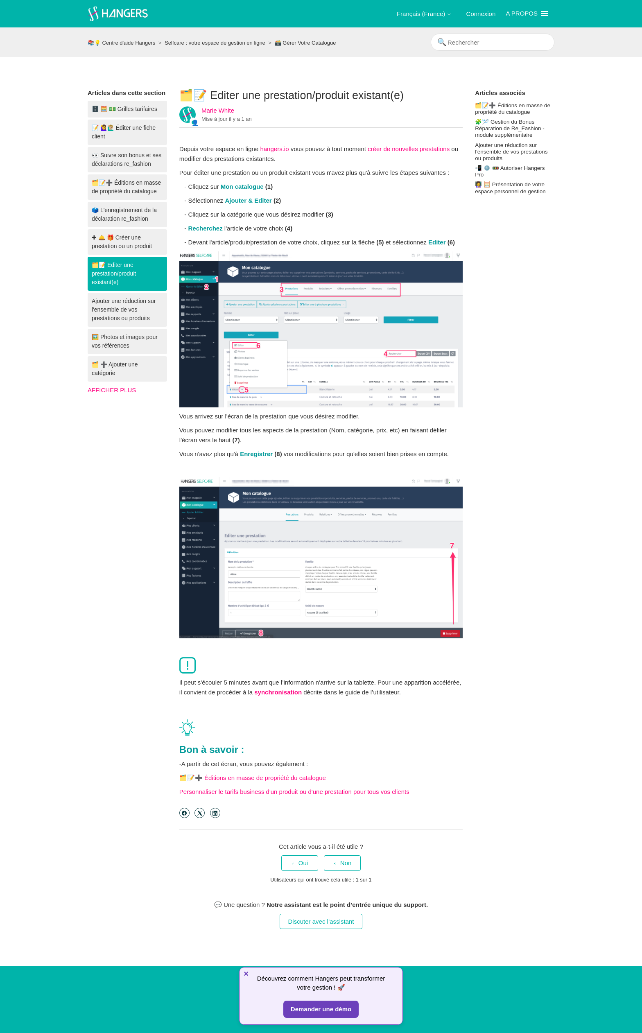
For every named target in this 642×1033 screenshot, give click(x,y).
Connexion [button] (481, 13)
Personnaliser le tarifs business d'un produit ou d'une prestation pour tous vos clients (294, 791)
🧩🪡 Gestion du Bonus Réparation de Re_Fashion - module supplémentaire (510, 128)
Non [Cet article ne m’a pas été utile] (346, 862)
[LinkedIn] (215, 813)
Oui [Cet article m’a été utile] (303, 862)
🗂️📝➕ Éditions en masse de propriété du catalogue (126, 186)
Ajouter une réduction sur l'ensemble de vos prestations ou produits (124, 309)
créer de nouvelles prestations (409, 148)
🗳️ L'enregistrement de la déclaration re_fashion (124, 214)
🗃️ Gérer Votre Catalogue (305, 43)
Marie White (217, 110)
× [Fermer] (246, 973)
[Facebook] (184, 813)
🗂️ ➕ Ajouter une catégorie (115, 368)
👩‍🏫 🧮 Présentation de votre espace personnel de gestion (510, 187)
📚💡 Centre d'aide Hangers (121, 43)
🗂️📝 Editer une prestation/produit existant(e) (114, 273)
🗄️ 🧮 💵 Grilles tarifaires (124, 109)
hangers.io (275, 148)
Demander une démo (321, 1009)
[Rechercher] (492, 42)
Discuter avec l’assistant (321, 921)
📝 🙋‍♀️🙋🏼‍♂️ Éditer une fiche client (124, 132)
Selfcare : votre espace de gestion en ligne (215, 43)
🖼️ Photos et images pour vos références (125, 341)
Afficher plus (112, 390)
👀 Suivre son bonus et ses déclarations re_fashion (126, 159)
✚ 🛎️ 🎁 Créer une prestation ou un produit (122, 241)
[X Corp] (199, 813)
